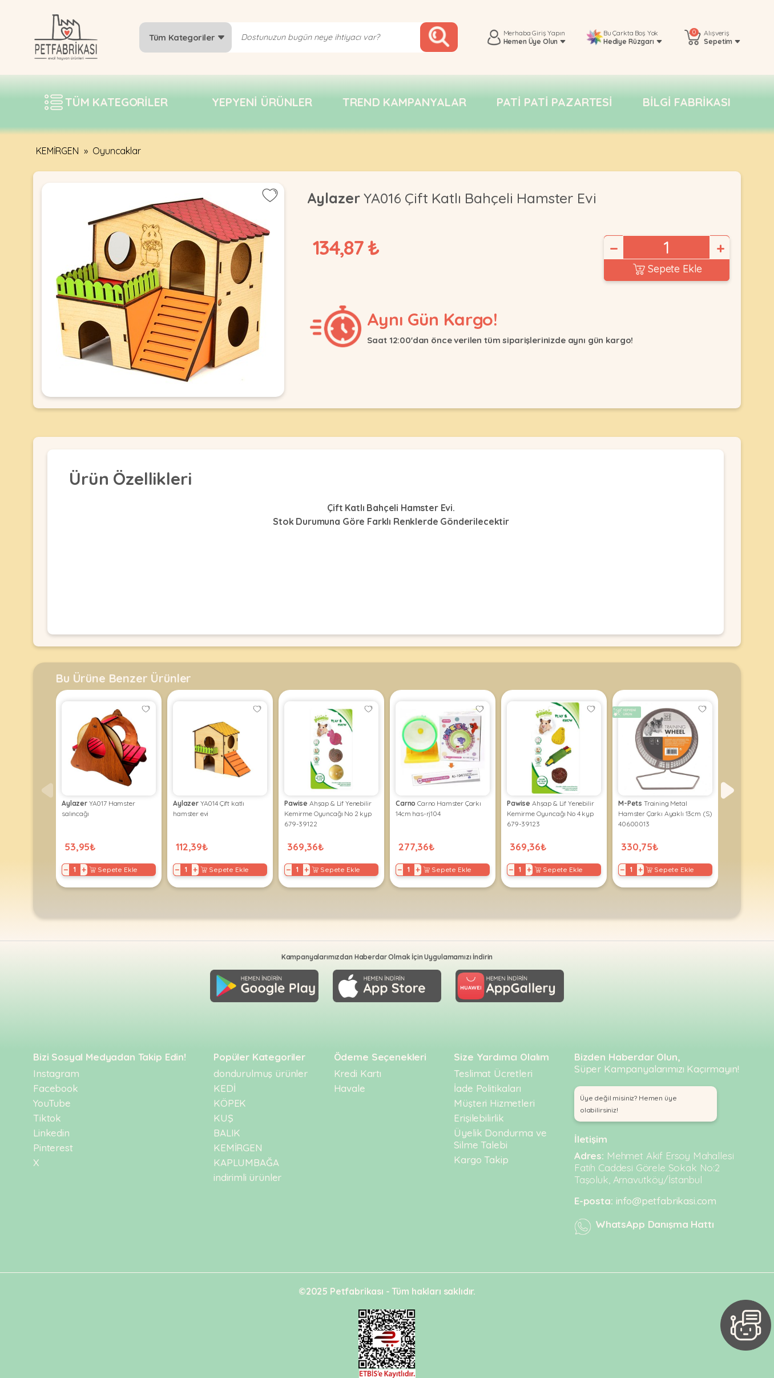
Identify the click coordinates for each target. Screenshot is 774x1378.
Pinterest (53, 1148)
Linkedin (51, 1133)
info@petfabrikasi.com (666, 1201)
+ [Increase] (719, 248)
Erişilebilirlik (479, 1118)
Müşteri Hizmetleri (494, 1103)
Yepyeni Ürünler (262, 102)
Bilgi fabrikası (687, 102)
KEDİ (224, 1088)
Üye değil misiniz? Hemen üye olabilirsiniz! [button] (628, 1104)
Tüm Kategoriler (187, 37)
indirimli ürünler (247, 1177)
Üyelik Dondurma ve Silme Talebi (500, 1139)
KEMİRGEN (57, 150)
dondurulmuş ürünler (260, 1073)
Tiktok (47, 1118)
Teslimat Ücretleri (493, 1073)
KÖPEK (229, 1103)
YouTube (52, 1103)
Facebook (55, 1088)
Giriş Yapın (548, 33)
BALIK (226, 1133)
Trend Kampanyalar (404, 102)
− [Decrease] (613, 248)
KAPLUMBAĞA (246, 1162)
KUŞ (223, 1118)
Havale (349, 1088)
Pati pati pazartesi (554, 102)
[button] (727, 790)
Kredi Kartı (357, 1073)
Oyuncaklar (116, 150)
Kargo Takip (481, 1160)
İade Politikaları (487, 1088)
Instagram (56, 1073)
